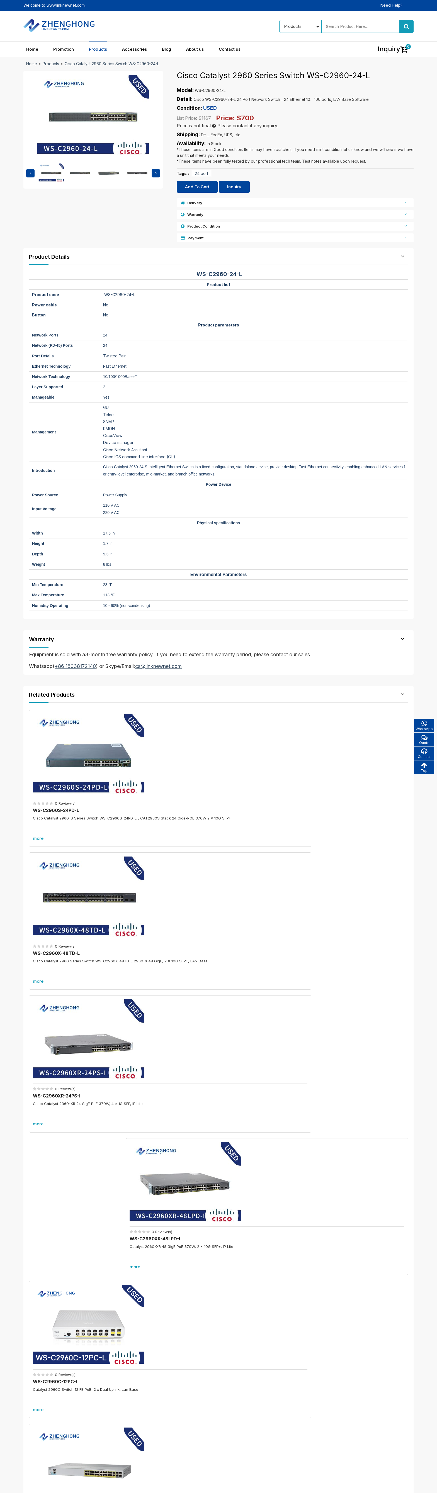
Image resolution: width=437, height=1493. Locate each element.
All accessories (177, 1430)
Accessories (134, 49)
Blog (166, 49)
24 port (201, 173)
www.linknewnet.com (394, 1484)
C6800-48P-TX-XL (356, 1155)
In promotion (175, 1401)
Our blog (242, 1401)
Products (98, 49)
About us (195, 49)
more (40, 816)
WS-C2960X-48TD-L (155, 788)
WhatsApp (423, 725)
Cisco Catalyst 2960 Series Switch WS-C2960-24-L (112, 63)
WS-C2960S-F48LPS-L (350, 910)
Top (423, 769)
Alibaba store (323, 1438)
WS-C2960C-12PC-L (57, 910)
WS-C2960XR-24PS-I (252, 788)
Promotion (63, 49)
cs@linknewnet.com (329, 1428)
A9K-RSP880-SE (354, 1244)
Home (32, 49)
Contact (423, 754)
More (218, 962)
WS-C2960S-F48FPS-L (254, 910)
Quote (423, 740)
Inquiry (234, 186)
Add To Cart (197, 186)
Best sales (173, 1420)
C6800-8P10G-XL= (159, 1155)
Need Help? (391, 5)
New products (177, 1410)
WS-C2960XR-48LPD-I (350, 788)
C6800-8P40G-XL (158, 1244)
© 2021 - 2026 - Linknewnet (48, 1484)
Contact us (230, 49)
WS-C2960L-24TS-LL (156, 910)
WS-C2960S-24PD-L (58, 788)
